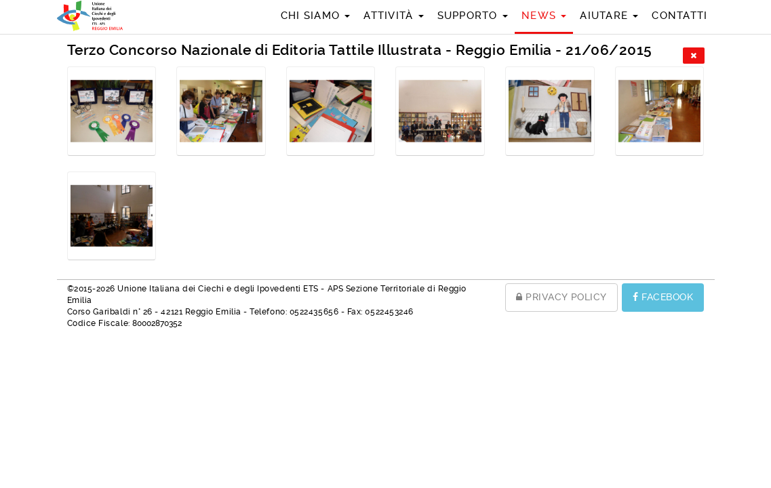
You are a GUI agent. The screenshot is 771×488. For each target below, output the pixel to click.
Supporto (472, 15)
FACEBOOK (663, 296)
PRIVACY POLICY (561, 296)
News (543, 15)
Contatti (679, 15)
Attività (393, 15)
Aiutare (609, 15)
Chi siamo (316, 15)
